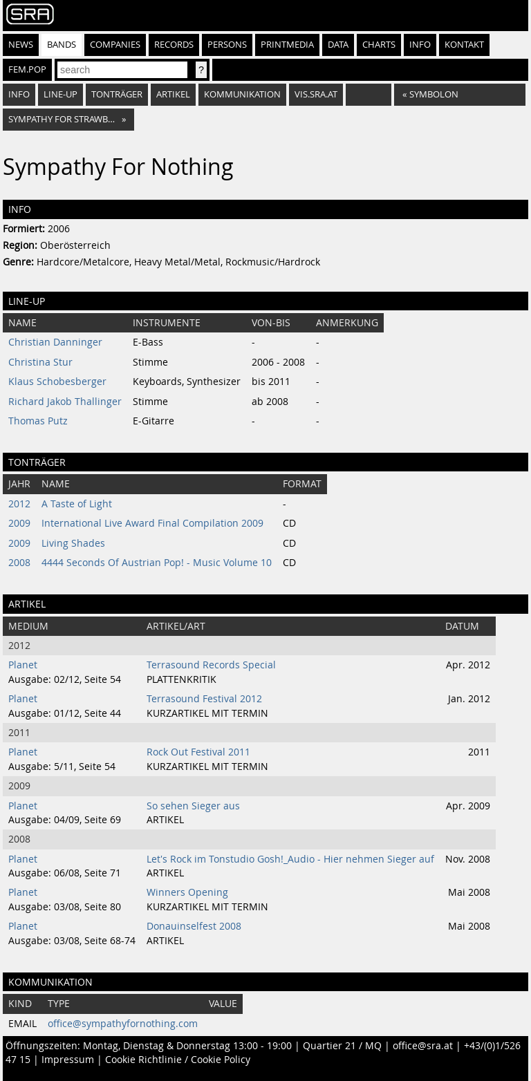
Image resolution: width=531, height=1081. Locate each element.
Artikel (173, 94)
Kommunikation (242, 94)
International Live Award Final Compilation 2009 (152, 523)
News (20, 44)
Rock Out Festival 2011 (198, 752)
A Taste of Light (76, 504)
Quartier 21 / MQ (342, 1046)
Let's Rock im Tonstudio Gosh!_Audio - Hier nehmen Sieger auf (290, 859)
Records (174, 44)
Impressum (67, 1059)
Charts (378, 44)
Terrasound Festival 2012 (204, 699)
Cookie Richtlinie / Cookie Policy (177, 1059)
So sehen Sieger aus (193, 806)
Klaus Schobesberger (57, 381)
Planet (22, 665)
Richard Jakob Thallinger (65, 401)
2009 (19, 523)
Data (338, 44)
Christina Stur (40, 362)
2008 (19, 562)
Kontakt (464, 44)
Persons (227, 44)
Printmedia (287, 44)
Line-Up (60, 94)
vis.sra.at (316, 94)
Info (420, 44)
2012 (19, 504)
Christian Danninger (55, 342)
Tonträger (116, 94)
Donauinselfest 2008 (194, 926)
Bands (61, 44)
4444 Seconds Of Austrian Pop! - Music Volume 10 (156, 562)
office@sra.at (423, 1046)
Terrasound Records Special (211, 665)
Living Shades (73, 543)
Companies (115, 44)
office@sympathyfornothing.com (123, 1023)
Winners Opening (187, 892)
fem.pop (27, 69)
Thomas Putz (38, 421)
